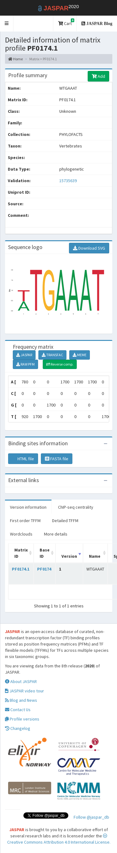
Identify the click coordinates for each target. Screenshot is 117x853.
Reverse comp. (59, 364)
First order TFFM (25, 520)
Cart (66, 22)
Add (98, 76)
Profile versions (22, 719)
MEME (79, 354)
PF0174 (44, 569)
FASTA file (56, 458)
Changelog (17, 728)
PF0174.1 (20, 569)
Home (15, 59)
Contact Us (18, 709)
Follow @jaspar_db (91, 817)
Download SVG (89, 248)
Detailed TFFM (65, 520)
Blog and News (21, 700)
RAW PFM (25, 364)
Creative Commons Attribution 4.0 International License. (58, 839)
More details (55, 534)
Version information (28, 507)
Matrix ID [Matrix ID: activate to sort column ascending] (21, 553)
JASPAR (24, 354)
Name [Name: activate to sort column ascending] (94, 556)
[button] (6, 24)
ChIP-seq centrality (75, 507)
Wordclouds (21, 534)
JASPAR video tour (24, 691)
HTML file (23, 458)
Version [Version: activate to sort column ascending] (69, 556)
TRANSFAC (52, 354)
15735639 (68, 180)
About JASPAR (21, 681)
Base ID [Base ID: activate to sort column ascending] (45, 553)
